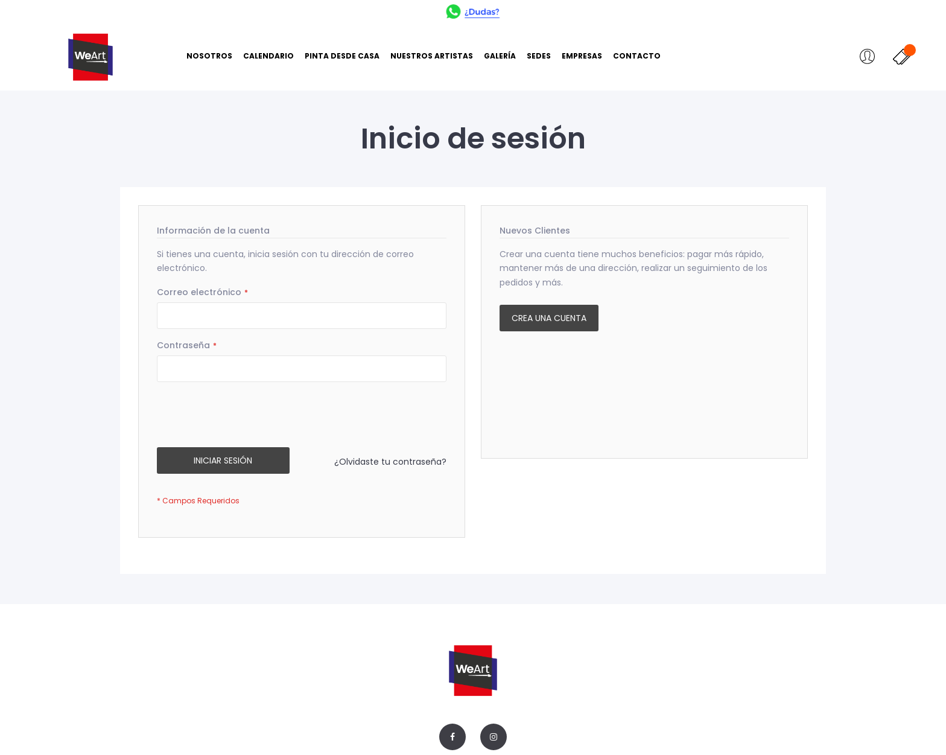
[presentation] (248, 417)
